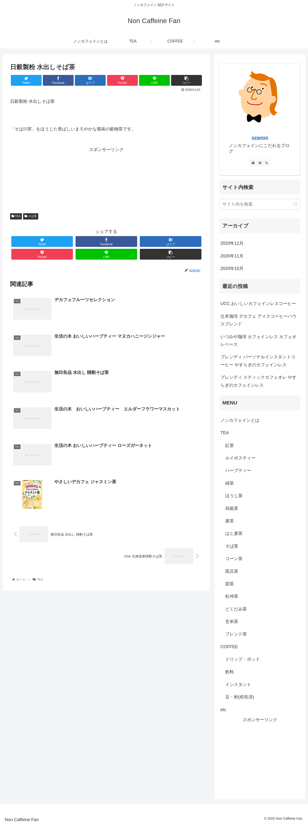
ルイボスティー (240, 458)
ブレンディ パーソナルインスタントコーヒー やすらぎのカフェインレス (257, 360)
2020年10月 (232, 268)
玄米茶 (231, 621)
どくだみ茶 (236, 609)
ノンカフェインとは (239, 420)
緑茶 (229, 483)
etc (223, 709)
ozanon (259, 137)
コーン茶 (234, 558)
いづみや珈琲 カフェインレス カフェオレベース (258, 340)
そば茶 (31, 216)
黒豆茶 (231, 571)
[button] (295, 204)
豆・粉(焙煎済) (239, 697)
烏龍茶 (231, 508)
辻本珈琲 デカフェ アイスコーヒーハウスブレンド (258, 320)
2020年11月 (232, 256)
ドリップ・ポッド (242, 659)
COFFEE (229, 646)
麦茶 (229, 521)
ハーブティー (238, 470)
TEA (16, 216)
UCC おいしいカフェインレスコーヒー (258, 303)
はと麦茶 (234, 533)
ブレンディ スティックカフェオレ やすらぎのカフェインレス (258, 381)
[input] (259, 204)
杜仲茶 (231, 596)
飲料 (229, 672)
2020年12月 (232, 243)
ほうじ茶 (234, 495)
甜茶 (229, 583)
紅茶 (229, 445)
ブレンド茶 (236, 634)
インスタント (238, 684)
